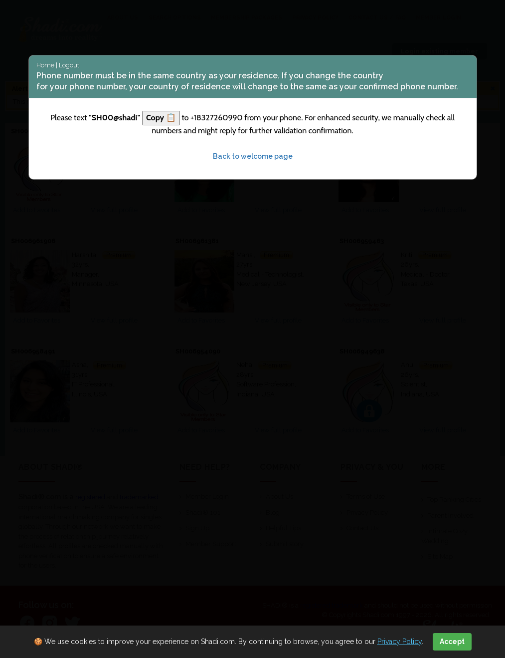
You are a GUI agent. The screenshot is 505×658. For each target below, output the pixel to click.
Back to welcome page (253, 156)
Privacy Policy (399, 642)
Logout (69, 65)
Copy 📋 (161, 117)
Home (45, 65)
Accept (452, 642)
